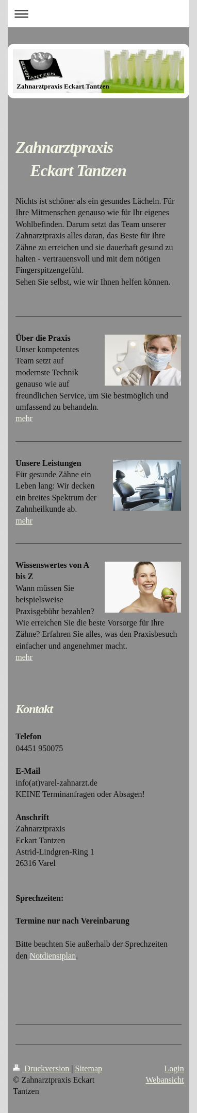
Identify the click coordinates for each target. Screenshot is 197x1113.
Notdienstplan (52, 955)
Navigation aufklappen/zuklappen (98, 14)
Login (174, 1068)
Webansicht (164, 1079)
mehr (23, 418)
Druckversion (42, 1068)
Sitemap (88, 1068)
